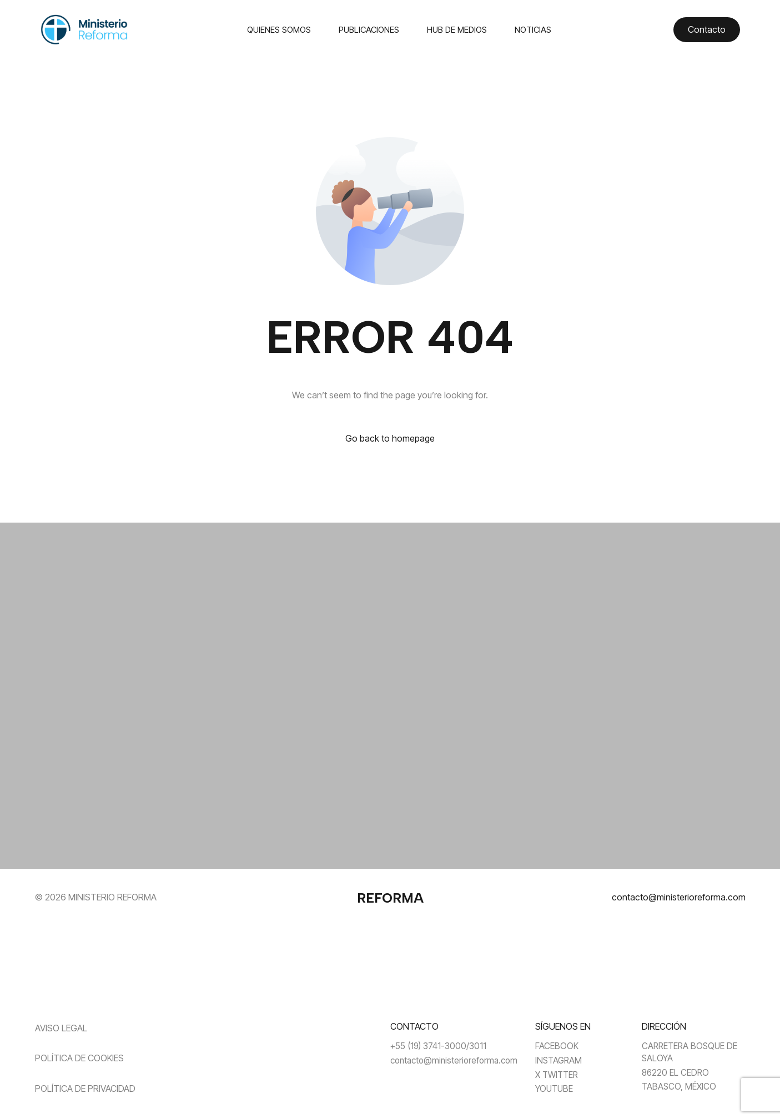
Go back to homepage (390, 438)
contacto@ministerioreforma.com (679, 897)
